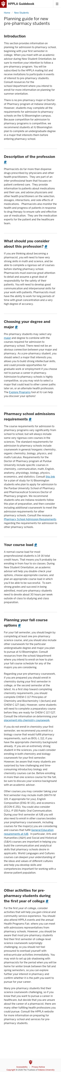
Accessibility (21, 1067)
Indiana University (46, 1070)
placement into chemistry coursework (27, 720)
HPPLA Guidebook (21, 4)
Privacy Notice (38, 1067)
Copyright (11, 1070)
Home (7, 12)
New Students (21, 12)
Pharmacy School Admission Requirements (30, 519)
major (7, 338)
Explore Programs (20, 392)
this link (50, 476)
